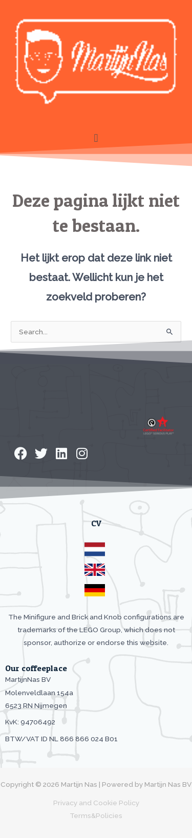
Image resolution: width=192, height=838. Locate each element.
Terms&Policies (96, 815)
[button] (96, 137)
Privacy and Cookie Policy (96, 803)
